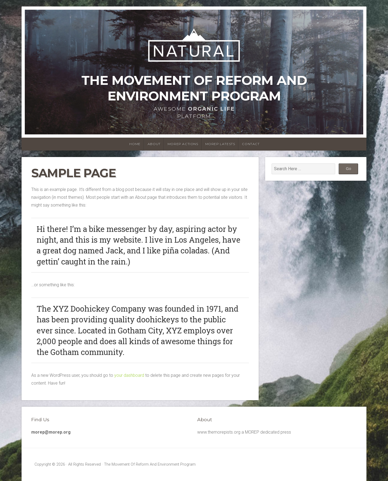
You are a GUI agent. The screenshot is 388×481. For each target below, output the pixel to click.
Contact (250, 144)
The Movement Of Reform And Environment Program (194, 88)
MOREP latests (220, 144)
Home (134, 144)
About (154, 144)
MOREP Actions (183, 144)
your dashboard (129, 375)
